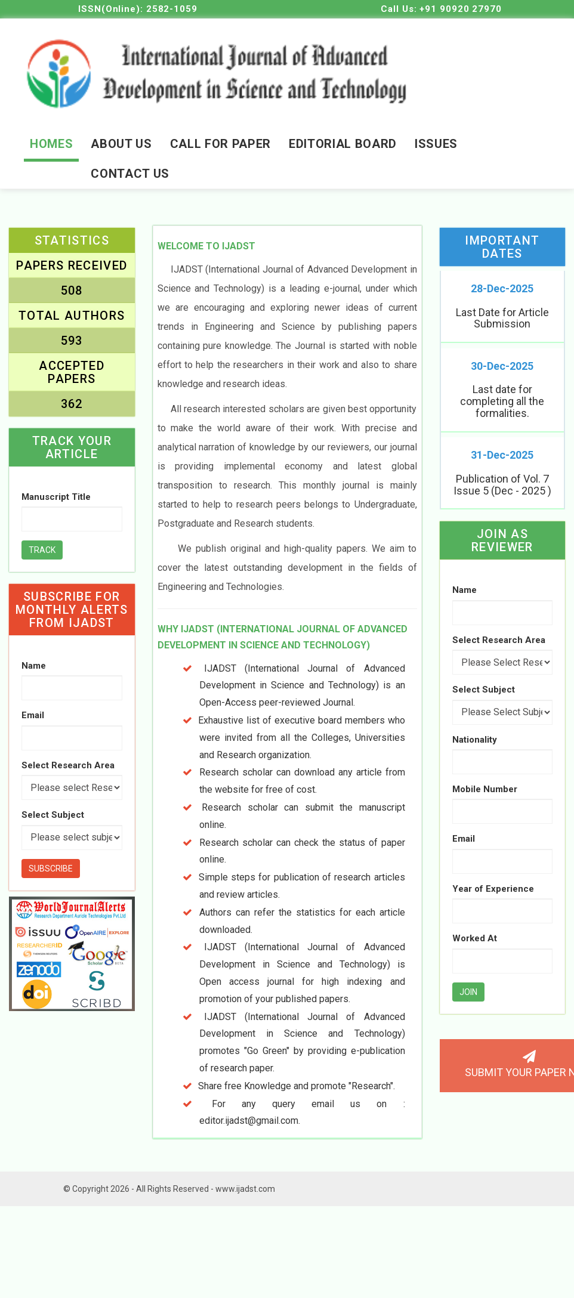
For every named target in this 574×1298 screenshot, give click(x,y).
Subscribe (51, 868)
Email (32, 715)
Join (468, 995)
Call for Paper (220, 144)
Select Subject (52, 815)
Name (33, 666)
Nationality (474, 742)
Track (42, 550)
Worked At (474, 942)
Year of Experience (493, 891)
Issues (436, 144)
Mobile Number (484, 792)
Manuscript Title (56, 497)
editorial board (343, 144)
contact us (130, 173)
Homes (51, 144)
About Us (121, 144)
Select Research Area (68, 765)
